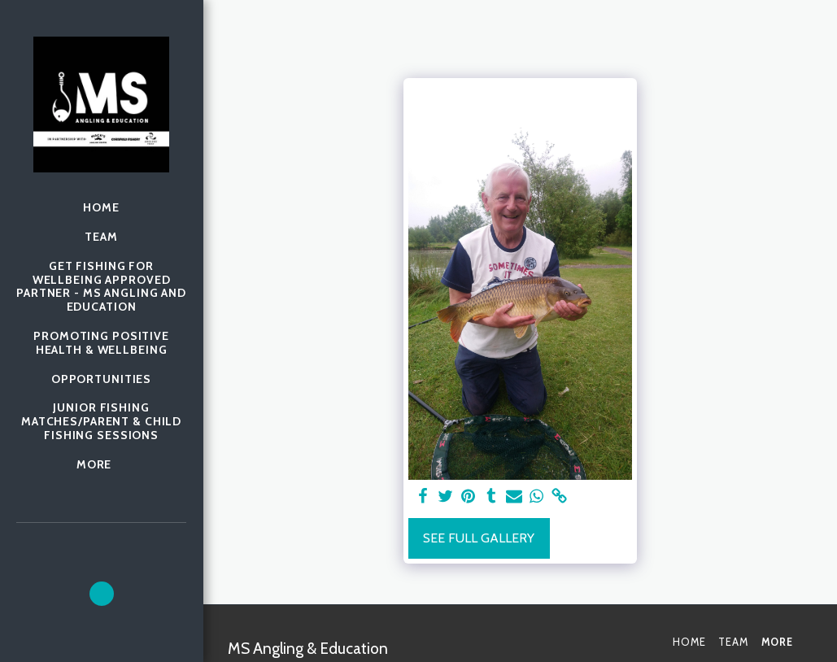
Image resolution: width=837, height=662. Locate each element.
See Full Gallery (478, 538)
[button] (101, 593)
